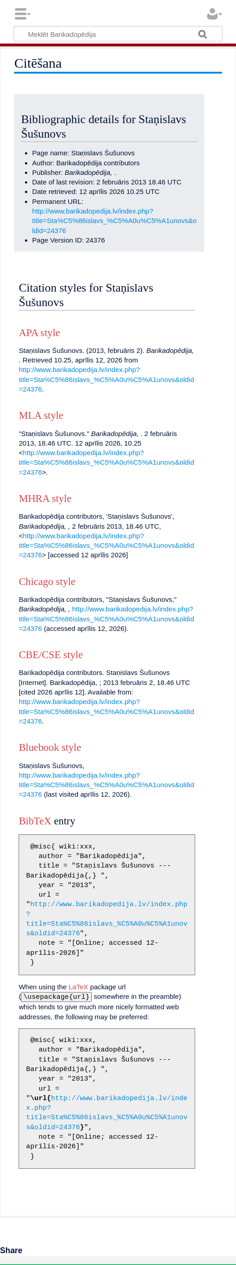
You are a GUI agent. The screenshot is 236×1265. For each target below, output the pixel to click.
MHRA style (45, 498)
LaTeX (78, 987)
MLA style (41, 415)
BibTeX (35, 821)
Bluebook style (50, 747)
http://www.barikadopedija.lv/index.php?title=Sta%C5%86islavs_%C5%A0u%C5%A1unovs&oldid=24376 (114, 220)
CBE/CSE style (51, 654)
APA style (39, 332)
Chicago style (47, 581)
